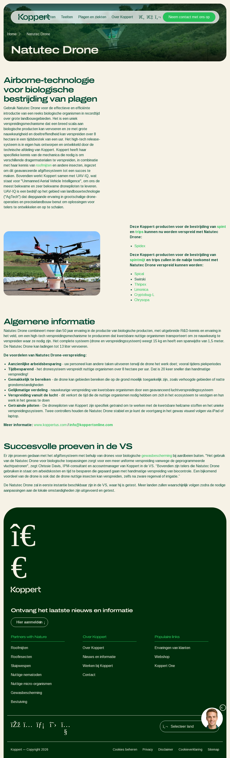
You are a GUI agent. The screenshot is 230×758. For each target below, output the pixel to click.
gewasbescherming (157, 456)
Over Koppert (122, 17)
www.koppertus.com (50, 425)
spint (221, 227)
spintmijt (137, 260)
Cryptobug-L (144, 295)
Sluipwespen (21, 666)
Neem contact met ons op (189, 17)
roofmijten (44, 165)
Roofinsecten (21, 657)
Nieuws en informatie (99, 657)
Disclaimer (165, 749)
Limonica (141, 289)
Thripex (140, 284)
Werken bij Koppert (98, 666)
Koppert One (165, 666)
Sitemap (213, 749)
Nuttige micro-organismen (31, 684)
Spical (139, 274)
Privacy (148, 749)
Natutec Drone (38, 34)
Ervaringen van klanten (172, 648)
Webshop (162, 657)
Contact (89, 675)
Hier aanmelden (31, 622)
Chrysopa (141, 300)
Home (12, 34)
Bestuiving (19, 702)
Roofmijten (19, 648)
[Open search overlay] (142, 17)
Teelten (67, 17)
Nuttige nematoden (26, 675)
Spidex (139, 246)
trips (139, 232)
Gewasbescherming (26, 693)
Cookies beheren (125, 749)
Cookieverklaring (190, 749)
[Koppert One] (150, 17)
